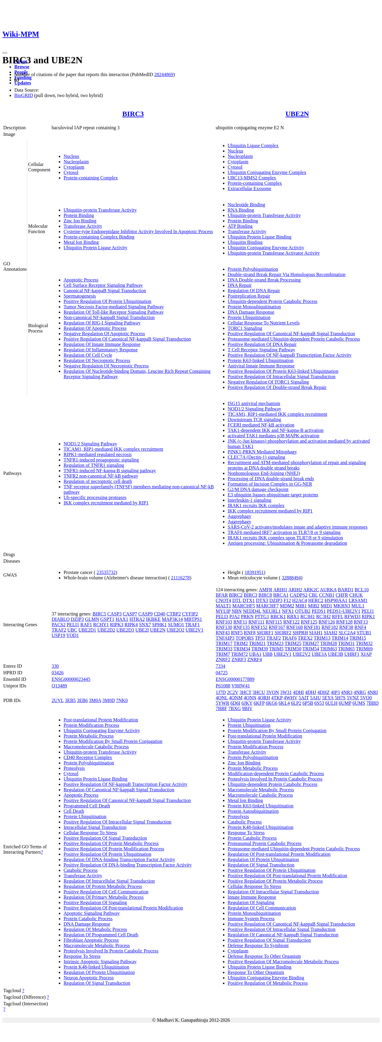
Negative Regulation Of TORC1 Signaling (268, 381)
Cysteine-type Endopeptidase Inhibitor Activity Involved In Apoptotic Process (138, 231)
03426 (58, 672)
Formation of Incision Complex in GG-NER (270, 484)
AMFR (265, 589)
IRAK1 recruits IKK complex (256, 505)
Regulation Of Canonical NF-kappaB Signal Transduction (119, 789)
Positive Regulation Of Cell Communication (106, 891)
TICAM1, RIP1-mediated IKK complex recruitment (113, 449)
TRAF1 (192, 624)
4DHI (298, 692)
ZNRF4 (254, 659)
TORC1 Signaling (245, 328)
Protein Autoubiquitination (253, 811)
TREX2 (305, 638)
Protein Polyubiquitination (253, 269)
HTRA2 (137, 619)
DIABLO (61, 619)
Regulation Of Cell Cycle (88, 355)
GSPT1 (107, 619)
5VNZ (353, 697)
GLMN (92, 619)
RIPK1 (368, 616)
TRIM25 (293, 643)
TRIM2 (240, 643)
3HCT (245, 692)
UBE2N (297, 114)
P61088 (223, 685)
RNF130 (224, 627)
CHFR (342, 595)
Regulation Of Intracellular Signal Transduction (109, 881)
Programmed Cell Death (87, 805)
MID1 (326, 605)
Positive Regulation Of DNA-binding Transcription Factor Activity (128, 864)
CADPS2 (299, 595)
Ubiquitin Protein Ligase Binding (260, 236)
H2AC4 (299, 600)
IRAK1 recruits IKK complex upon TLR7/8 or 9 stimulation (285, 537)
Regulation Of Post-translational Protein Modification (279, 854)
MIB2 (313, 605)
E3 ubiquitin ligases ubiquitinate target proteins (273, 494)
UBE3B (335, 654)
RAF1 (86, 624)
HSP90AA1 (336, 600)
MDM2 (287, 605)
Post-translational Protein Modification (101, 719)
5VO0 (366, 697)
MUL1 (357, 605)
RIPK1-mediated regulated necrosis (98, 454)
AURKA (328, 589)
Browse (21, 66)
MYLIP (223, 611)
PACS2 (59, 624)
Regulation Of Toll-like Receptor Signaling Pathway (114, 312)
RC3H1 (307, 616)
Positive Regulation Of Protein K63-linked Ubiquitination (283, 371)
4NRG (360, 692)
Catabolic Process (81, 870)
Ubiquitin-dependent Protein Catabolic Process (273, 301)
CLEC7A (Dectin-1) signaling (256, 457)
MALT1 (223, 605)
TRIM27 (310, 643)
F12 (287, 600)
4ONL (222, 697)
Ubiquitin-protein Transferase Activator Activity (274, 253)
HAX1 (121, 619)
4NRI (372, 692)
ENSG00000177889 (235, 679)
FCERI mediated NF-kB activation (261, 424)
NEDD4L (252, 611)
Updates (22, 82)
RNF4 (360, 627)
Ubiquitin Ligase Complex (253, 145)
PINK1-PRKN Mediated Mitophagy (262, 451)
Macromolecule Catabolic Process (96, 746)
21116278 (180, 577)
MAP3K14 (172, 619)
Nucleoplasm (76, 161)
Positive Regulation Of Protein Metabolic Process (111, 843)
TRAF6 (289, 638)
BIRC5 (99, 613)
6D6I (235, 703)
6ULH (331, 703)
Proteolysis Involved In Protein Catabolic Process (111, 950)
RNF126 (326, 621)
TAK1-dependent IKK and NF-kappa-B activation (276, 430)
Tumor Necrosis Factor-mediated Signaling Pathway (114, 306)
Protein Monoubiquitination (254, 306)
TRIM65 (346, 648)
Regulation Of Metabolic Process (95, 929)
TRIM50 (293, 648)
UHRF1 (352, 654)
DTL (236, 600)
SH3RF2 (283, 632)
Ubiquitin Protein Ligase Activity (95, 247)
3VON (272, 692)
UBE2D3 (125, 629)
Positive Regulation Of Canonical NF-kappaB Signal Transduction (127, 338)
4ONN (250, 697)
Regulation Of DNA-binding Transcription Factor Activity (119, 859)
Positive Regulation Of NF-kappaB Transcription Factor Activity (290, 355)
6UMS (358, 703)
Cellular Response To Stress (90, 832)
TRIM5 (276, 648)
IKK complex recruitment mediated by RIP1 (106, 502)
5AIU (315, 697)
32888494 (291, 577)
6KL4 (284, 703)
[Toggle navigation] (4, 53)
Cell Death (74, 811)
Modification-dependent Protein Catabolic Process (276, 773)
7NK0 (122, 700)
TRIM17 (224, 643)
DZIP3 (77, 619)
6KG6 (271, 703)
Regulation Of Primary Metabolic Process (104, 897)
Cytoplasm (74, 167)
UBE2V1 (195, 629)
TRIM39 (259, 648)
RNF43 (223, 632)
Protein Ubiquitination (249, 317)
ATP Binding (240, 226)
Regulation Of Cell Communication (262, 907)
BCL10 (362, 589)
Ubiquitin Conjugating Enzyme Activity (266, 247)
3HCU (258, 692)
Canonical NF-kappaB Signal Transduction (105, 290)
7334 (220, 666)
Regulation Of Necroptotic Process (97, 360)
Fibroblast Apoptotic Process (91, 940)
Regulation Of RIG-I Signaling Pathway (102, 322)
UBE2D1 (87, 629)
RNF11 (240, 621)
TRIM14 (340, 638)
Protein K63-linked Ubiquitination (260, 360)
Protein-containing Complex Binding (99, 236)
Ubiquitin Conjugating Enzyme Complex (267, 172)
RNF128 (344, 621)
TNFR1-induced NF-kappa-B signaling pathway (110, 470)
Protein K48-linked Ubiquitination (96, 966)
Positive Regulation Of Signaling (95, 902)
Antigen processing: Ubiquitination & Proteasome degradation (287, 543)
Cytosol (71, 172)
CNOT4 (223, 600)
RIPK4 (131, 624)
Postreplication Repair (249, 295)
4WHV (290, 697)
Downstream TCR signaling (254, 419)
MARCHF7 (267, 605)
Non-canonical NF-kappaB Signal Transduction (109, 317)
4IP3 (335, 692)
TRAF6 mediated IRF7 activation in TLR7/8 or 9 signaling (284, 532)
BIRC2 (235, 595)
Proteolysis (74, 768)
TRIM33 (224, 648)
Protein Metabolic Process (89, 735)
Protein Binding (79, 215)
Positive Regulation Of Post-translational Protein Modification (123, 907)
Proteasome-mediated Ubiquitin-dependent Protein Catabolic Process (294, 338)
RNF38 (346, 627)
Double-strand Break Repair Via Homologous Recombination (287, 274)
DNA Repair (240, 285)
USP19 (58, 635)
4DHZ (324, 692)
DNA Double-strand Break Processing (264, 279)
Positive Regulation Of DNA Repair (262, 344)
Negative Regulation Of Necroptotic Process (106, 365)
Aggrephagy (239, 516)
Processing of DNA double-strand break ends (271, 478)
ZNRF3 (239, 659)
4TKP (277, 697)
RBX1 (293, 616)
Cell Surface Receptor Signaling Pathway (103, 285)
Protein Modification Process (91, 725)
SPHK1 (159, 624)
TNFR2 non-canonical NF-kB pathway (101, 475)
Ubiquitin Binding (245, 242)
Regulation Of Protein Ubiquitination (99, 972)
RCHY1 (101, 624)
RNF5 (237, 632)
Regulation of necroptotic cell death (98, 481)
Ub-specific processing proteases (95, 497)
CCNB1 (327, 595)
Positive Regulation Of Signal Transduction (105, 838)
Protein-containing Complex (91, 177)
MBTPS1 (193, 619)
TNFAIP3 (225, 638)
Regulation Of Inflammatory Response (101, 349)
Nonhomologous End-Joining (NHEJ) (264, 473)
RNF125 (309, 621)
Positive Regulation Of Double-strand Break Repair (277, 387)
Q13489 (59, 685)
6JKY (246, 703)
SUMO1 (176, 624)
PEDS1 (319, 611)
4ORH (264, 697)
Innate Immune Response (252, 897)
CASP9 (145, 613)
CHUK (356, 595)
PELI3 (222, 616)
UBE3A (319, 654)
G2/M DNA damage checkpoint (258, 489)
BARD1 (345, 589)
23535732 (106, 572)
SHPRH (300, 632)
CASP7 (130, 613)
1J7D (221, 692)
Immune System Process (251, 918)
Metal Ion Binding (81, 242)
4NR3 (346, 692)
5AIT (303, 697)
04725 (222, 672)
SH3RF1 (265, 632)
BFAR (222, 595)
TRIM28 (328, 643)
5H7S (340, 697)
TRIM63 (328, 648)
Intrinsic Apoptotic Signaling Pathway (100, 961)
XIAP (366, 654)
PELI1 (73, 624)
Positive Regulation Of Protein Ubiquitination (107, 301)
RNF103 (224, 621)
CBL (313, 595)
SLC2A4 (346, 632)
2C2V (232, 692)
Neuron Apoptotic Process (89, 977)
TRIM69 (364, 648)
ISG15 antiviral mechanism (254, 403)
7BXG (234, 708)
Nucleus (71, 156)
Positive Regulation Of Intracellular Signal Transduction (281, 376)
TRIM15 (357, 638)
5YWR (222, 703)
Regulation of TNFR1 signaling (94, 465)
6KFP (259, 703)
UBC (72, 629)
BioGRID (23, 95)
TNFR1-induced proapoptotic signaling (101, 459)
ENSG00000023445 (71, 679)
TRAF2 (59, 629)
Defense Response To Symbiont (258, 945)
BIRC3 (133, 114)
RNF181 (312, 627)
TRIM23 (275, 643)
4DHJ (310, 692)
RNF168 (294, 627)
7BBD (372, 703)
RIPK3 (116, 624)
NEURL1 (271, 611)
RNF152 (259, 627)
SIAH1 (316, 632)
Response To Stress (82, 956)
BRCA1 (281, 595)
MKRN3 (341, 605)
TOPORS (244, 638)
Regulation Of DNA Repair (254, 290)
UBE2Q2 (175, 629)
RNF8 (249, 632)
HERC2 (316, 600)
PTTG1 (262, 616)
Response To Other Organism (256, 972)
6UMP (345, 703)
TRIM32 (364, 643)
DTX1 (249, 600)
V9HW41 (240, 685)
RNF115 (274, 621)
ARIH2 (295, 589)
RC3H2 (323, 616)
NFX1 (288, 611)
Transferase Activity (83, 226)
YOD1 (72, 635)
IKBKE (153, 619)
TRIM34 (241, 648)
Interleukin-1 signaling (249, 500)
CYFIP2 (190, 613)
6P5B (308, 703)
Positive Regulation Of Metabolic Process (268, 983)
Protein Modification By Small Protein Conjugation (113, 741)
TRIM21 (257, 643)
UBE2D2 (106, 629)
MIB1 (301, 605)
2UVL (58, 700)
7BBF (221, 708)
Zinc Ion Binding (80, 220)
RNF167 (277, 627)
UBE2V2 (302, 654)
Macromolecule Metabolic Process (97, 945)
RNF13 (361, 621)
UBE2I (142, 629)
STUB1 (364, 632)
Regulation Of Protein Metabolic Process (103, 886)
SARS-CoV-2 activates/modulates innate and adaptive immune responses (298, 527)
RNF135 (241, 627)
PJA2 (234, 616)
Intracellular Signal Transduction (95, 827)
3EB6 (82, 700)
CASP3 (114, 613)
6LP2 (296, 703)
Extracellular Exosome (249, 188)
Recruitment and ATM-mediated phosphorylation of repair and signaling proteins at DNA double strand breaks (297, 465)
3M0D (108, 700)
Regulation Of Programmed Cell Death (101, 934)
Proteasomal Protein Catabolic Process (265, 843)
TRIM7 (223, 654)
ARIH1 (280, 589)
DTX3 (262, 600)
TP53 (260, 638)
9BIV (247, 708)
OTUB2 (303, 611)
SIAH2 (330, 632)
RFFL (337, 616)
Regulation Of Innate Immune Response (102, 344)
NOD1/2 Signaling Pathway (90, 443)
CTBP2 (174, 613)
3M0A (95, 700)
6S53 (319, 703)
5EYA (327, 697)
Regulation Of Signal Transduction (97, 983)
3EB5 (70, 700)
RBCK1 (278, 616)
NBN (237, 611)
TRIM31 (346, 643)
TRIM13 (322, 638)
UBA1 (255, 654)
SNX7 (145, 624)
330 (55, 666)
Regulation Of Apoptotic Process (95, 328)
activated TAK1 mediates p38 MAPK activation (273, 435)
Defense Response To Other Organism (264, 956)
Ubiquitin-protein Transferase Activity (100, 210)
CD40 (159, 613)
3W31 (286, 692)
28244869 (163, 74)
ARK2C (311, 589)
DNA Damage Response (251, 312)
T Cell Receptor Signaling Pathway (261, 349)
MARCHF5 (243, 605)
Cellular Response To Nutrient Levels (264, 322)
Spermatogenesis (80, 295)
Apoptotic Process (81, 279)
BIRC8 (265, 595)
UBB (267, 654)
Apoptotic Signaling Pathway (92, 913)
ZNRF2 (223, 659)
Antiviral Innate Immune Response (261, 365)
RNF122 (291, 621)
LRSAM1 (358, 600)
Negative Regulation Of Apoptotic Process (104, 333)
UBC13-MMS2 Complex (252, 177)
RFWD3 (352, 616)
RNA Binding (241, 210)
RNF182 (330, 627)
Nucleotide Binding (246, 204)
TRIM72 (239, 654)
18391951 (254, 572)
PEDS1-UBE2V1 (343, 611)
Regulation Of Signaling (251, 902)
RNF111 (256, 621)
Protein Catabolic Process (88, 918)
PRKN (247, 616)
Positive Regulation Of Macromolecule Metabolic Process (283, 961)
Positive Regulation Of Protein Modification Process (114, 848)
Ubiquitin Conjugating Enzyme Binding (266, 977)
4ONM (235, 697)
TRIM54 (310, 648)
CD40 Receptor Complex (88, 757)
